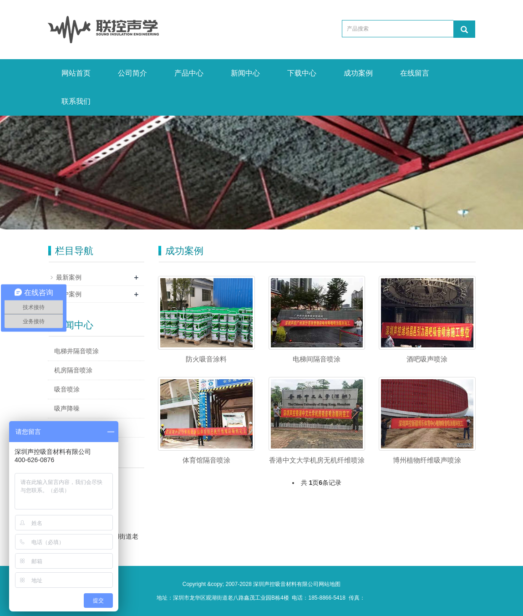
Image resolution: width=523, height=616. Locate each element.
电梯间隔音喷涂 (316, 359)
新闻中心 (245, 73)
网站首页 (76, 73)
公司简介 (132, 73)
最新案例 (68, 277)
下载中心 (301, 73)
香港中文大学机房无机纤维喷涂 (317, 460)
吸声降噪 (67, 408)
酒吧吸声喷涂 (426, 359)
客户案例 (68, 294)
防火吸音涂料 (206, 359)
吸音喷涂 (67, 389)
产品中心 (188, 73)
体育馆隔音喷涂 (206, 460)
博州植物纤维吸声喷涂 (427, 460)
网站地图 (329, 584)
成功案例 (358, 73)
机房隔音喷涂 (73, 370)
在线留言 (414, 73)
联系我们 (76, 101)
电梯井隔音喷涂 (76, 351)
